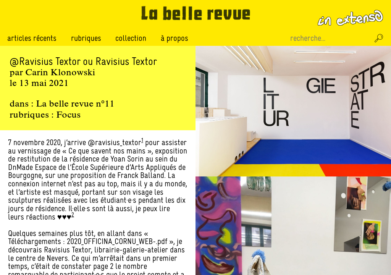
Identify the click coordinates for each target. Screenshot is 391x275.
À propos (174, 38)
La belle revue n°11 (75, 104)
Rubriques (86, 38)
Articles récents (32, 38)
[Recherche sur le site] (329, 38)
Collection (130, 38)
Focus (68, 115)
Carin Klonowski (60, 73)
